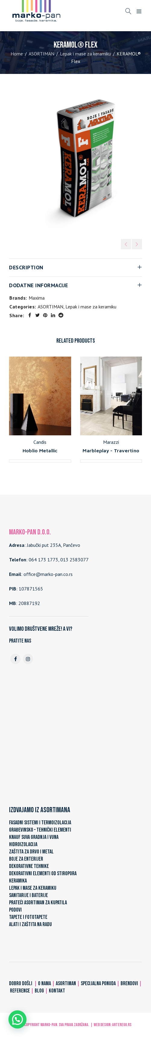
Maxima (37, 298)
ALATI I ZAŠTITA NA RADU (30, 924)
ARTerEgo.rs (121, 1024)
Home (17, 54)
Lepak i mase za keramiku (85, 54)
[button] (17, 1019)
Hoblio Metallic (40, 450)
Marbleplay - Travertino (111, 450)
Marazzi (111, 442)
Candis (39, 442)
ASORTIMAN (41, 54)
